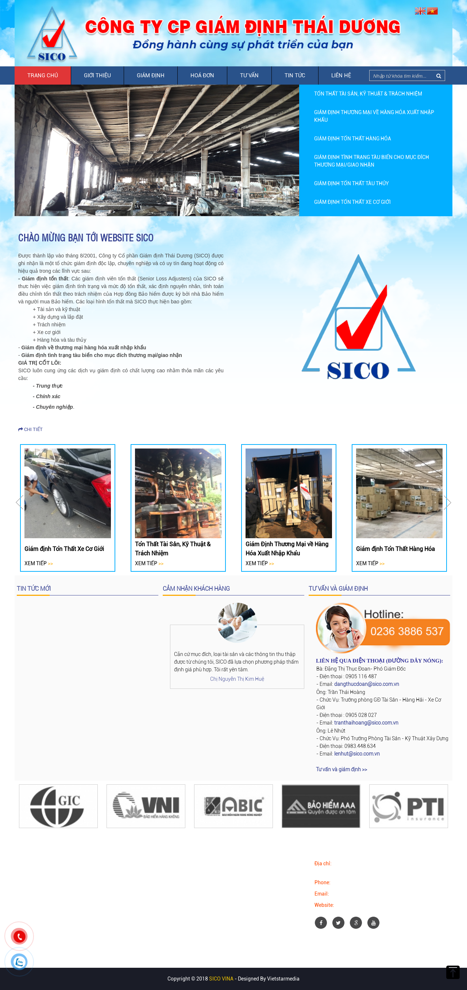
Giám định (151, 75)
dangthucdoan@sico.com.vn (366, 684)
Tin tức (295, 75)
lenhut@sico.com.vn (357, 754)
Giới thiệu (97, 75)
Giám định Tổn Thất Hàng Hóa (352, 138)
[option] (375, 94)
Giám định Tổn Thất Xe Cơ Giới (352, 202)
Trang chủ (42, 75)
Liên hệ (341, 75)
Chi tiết (30, 429)
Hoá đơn (202, 75)
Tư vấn (249, 75)
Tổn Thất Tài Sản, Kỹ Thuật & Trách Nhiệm (368, 94)
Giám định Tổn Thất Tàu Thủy (351, 183)
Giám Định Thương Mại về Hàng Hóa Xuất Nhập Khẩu (287, 549)
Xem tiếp (38, 563)
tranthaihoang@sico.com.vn (366, 723)
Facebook (37, 863)
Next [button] (447, 502)
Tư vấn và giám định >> (341, 769)
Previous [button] (19, 502)
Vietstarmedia (283, 979)
